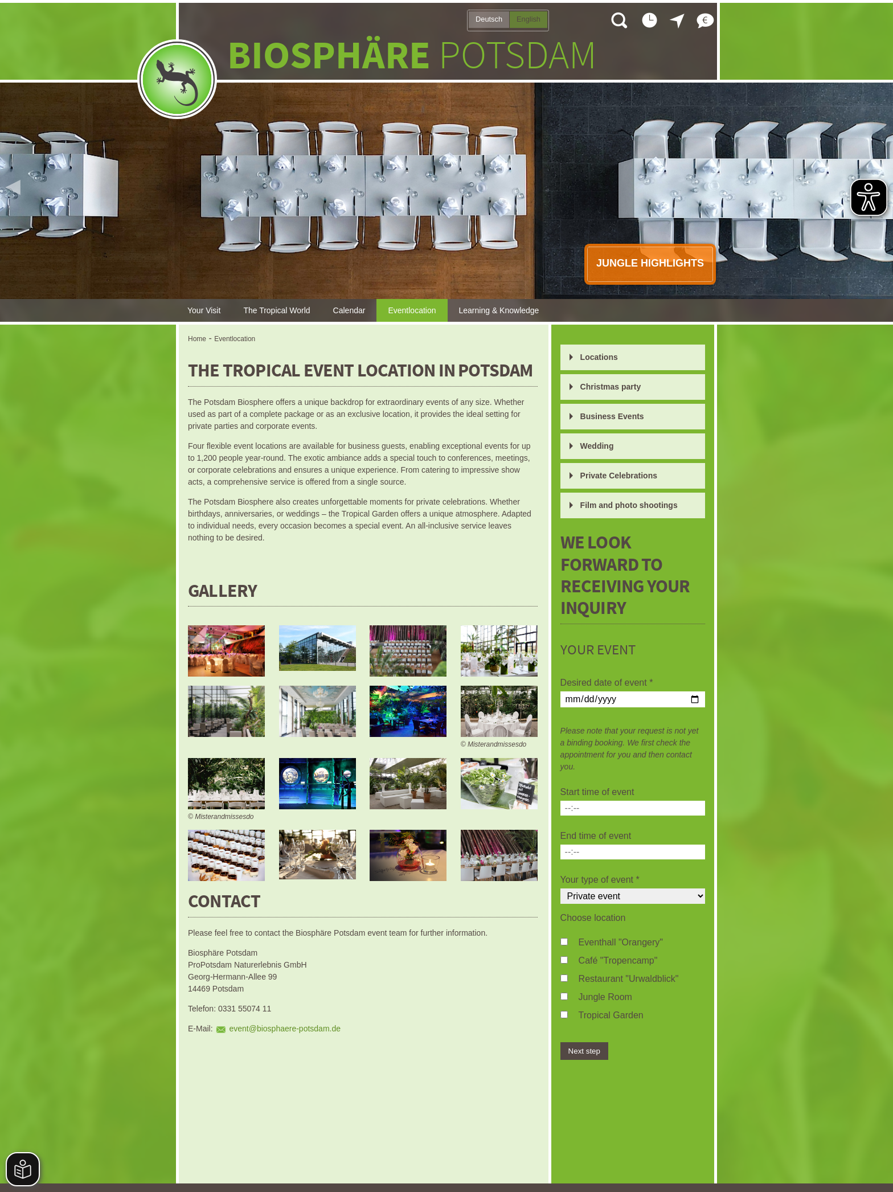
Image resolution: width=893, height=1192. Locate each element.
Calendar (349, 310)
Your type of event (600, 879)
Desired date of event (606, 682)
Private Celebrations (618, 475)
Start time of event (597, 792)
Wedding (597, 445)
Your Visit (203, 310)
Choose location (593, 918)
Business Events (612, 416)
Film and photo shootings (629, 505)
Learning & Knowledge (499, 310)
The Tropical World (276, 310)
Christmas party (610, 386)
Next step (584, 1051)
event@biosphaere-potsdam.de (285, 1028)
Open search (618, 19)
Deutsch (489, 19)
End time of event (596, 836)
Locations (599, 357)
